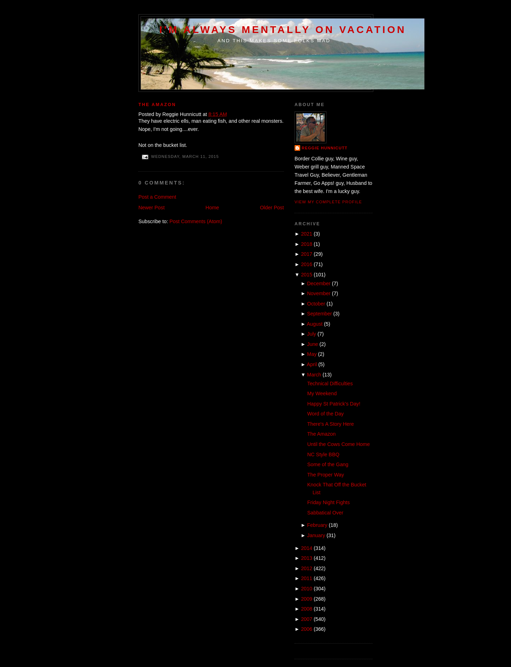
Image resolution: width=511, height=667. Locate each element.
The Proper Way (325, 475)
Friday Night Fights (328, 502)
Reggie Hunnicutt (324, 148)
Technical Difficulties (330, 383)
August (315, 324)
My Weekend (322, 393)
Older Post (272, 207)
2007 (306, 619)
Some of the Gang (327, 464)
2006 (306, 629)
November (318, 293)
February (317, 525)
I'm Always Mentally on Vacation (282, 29)
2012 (306, 568)
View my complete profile (328, 202)
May (312, 354)
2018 (306, 244)
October (316, 304)
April (312, 364)
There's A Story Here (330, 424)
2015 (306, 274)
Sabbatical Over (325, 513)
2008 (306, 609)
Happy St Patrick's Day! (334, 404)
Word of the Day (325, 414)
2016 (306, 264)
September (319, 313)
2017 (306, 254)
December (318, 283)
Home (212, 207)
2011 (306, 578)
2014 (306, 548)
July (311, 334)
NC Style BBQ (323, 454)
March (314, 374)
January (316, 535)
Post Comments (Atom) (195, 221)
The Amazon (157, 104)
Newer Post (151, 207)
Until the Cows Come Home (338, 444)
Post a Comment (157, 197)
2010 (306, 588)
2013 (306, 558)
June (312, 344)
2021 (306, 234)
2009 (306, 599)
